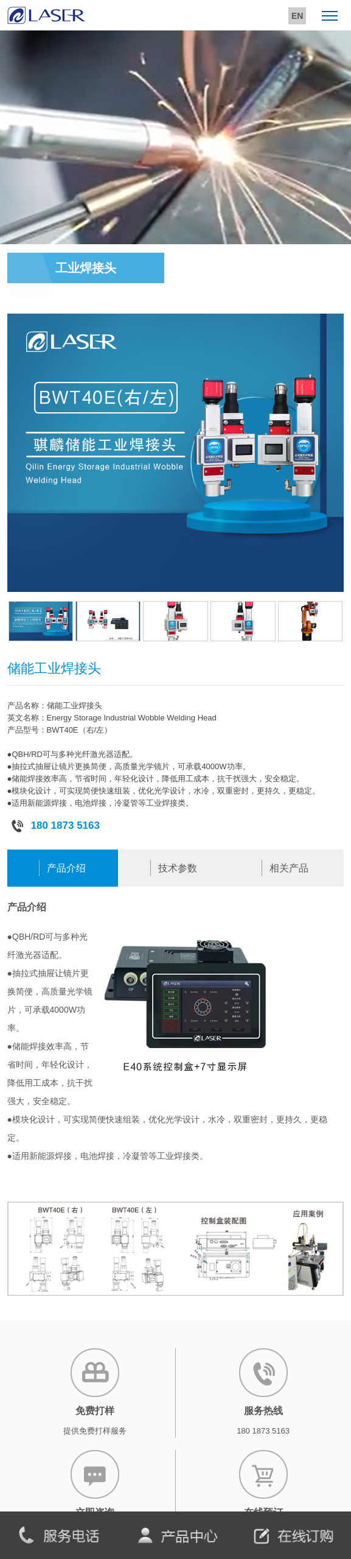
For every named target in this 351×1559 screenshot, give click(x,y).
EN (297, 16)
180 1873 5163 (55, 825)
